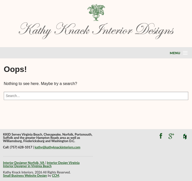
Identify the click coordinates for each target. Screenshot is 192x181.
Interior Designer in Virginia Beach (27, 166)
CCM (55, 175)
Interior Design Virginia (63, 163)
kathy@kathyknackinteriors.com (57, 147)
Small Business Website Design (25, 175)
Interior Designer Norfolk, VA (23, 163)
